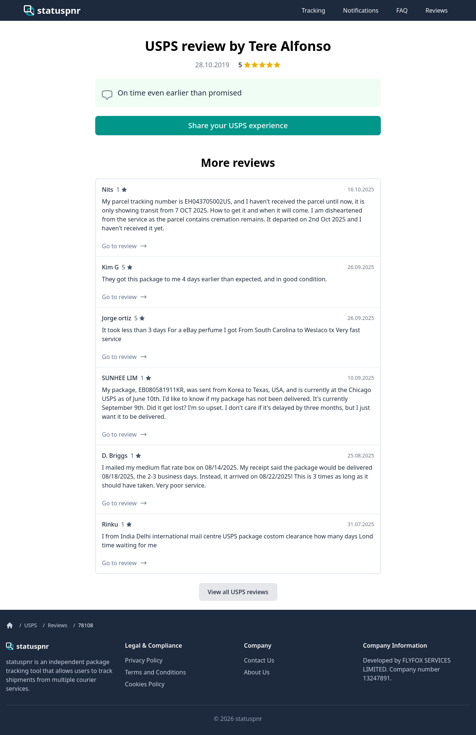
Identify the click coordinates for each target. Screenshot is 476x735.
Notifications (361, 10)
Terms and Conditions (155, 672)
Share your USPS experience (238, 125)
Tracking (313, 10)
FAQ (402, 10)
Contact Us (259, 660)
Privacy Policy (144, 660)
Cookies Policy (144, 684)
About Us (257, 672)
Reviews (436, 10)
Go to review (124, 246)
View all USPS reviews (238, 592)
